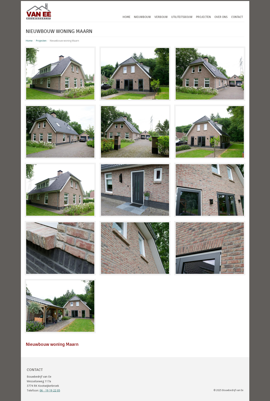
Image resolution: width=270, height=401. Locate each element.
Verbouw (161, 17)
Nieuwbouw (142, 17)
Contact (237, 17)
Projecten (203, 17)
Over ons (221, 17)
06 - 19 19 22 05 (50, 390)
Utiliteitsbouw (181, 17)
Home (126, 17)
